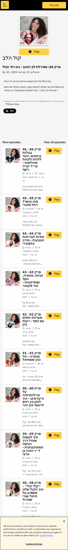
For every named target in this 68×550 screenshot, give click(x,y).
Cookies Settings (34, 545)
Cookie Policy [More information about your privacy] (46, 537)
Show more (12, 104)
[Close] (64, 522)
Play (34, 51)
